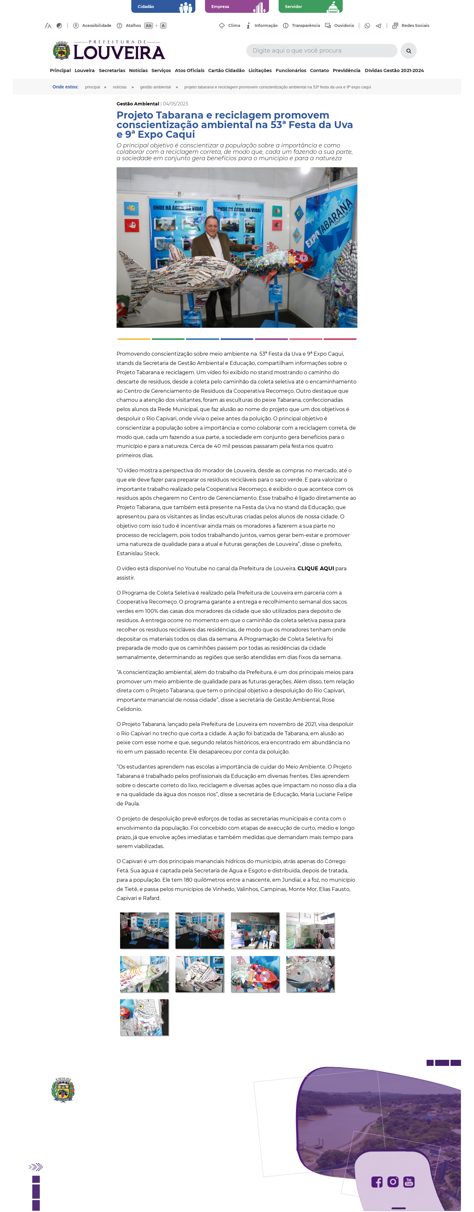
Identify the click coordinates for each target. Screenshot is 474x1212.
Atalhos (133, 26)
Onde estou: (66, 86)
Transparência (306, 26)
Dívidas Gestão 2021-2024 (394, 70)
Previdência (347, 70)
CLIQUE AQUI (316, 568)
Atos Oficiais (189, 70)
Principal (60, 70)
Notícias (138, 70)
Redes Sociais (415, 26)
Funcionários (291, 70)
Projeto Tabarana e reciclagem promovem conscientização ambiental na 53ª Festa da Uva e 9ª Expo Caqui (277, 87)
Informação (266, 26)
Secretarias (112, 70)
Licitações (260, 70)
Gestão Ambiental (155, 87)
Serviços (161, 70)
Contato (319, 70)
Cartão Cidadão (226, 70)
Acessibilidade (96, 26)
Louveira (85, 70)
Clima (234, 26)
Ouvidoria (344, 26)
